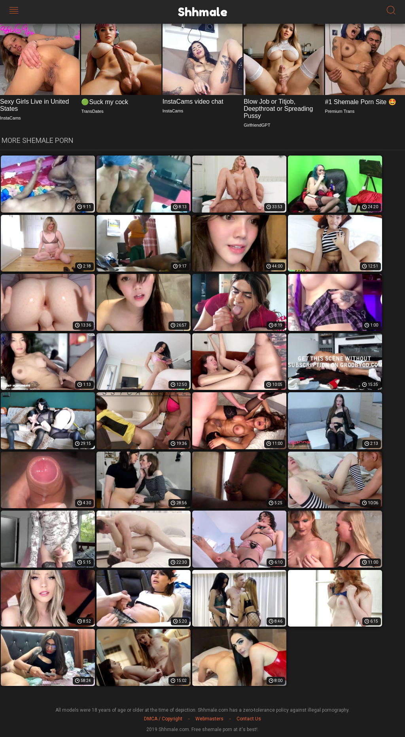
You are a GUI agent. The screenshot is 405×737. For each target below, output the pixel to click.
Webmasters (209, 719)
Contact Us (249, 719)
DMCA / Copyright (163, 719)
